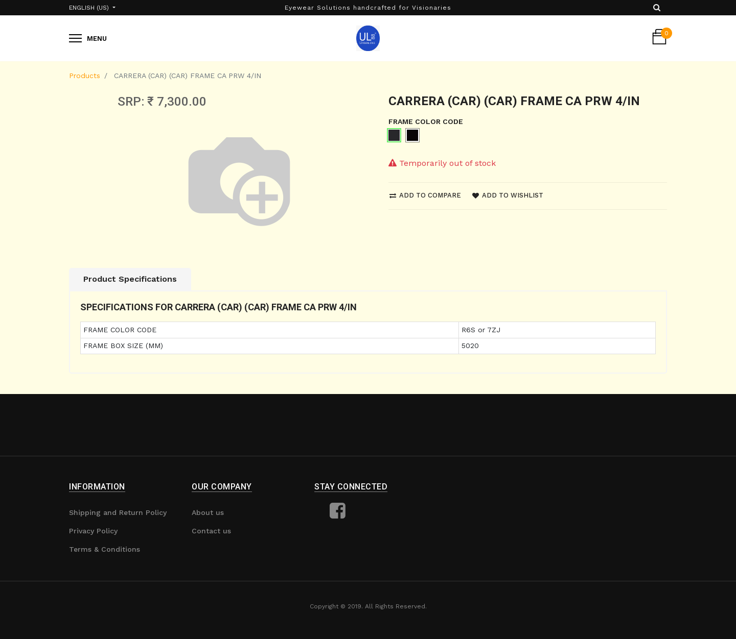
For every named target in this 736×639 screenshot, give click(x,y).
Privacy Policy (93, 531)
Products (84, 75)
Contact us (211, 531)
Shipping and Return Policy (118, 512)
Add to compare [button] (425, 195)
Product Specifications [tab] (130, 279)
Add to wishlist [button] (507, 195)
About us (208, 512)
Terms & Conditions (104, 549)
